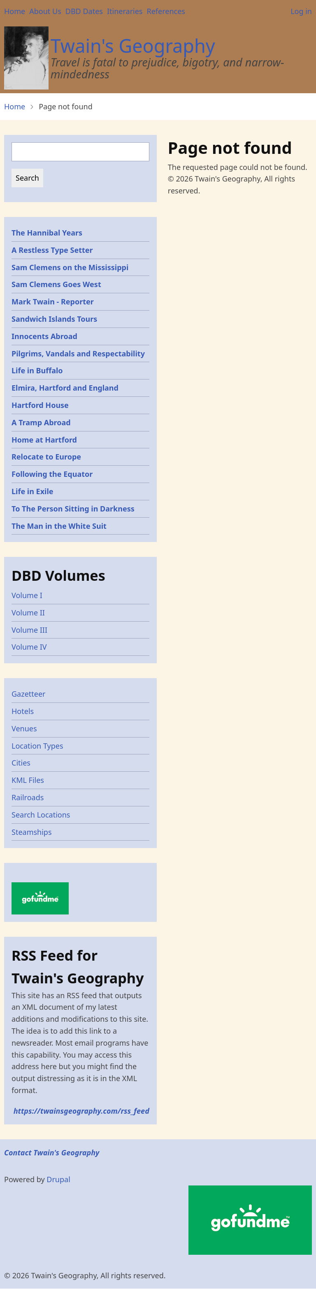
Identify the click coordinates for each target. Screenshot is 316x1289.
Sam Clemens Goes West (56, 284)
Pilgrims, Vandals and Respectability (78, 353)
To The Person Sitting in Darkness (73, 509)
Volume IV (29, 647)
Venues (24, 728)
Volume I (27, 595)
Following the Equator (52, 474)
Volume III (29, 630)
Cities (21, 763)
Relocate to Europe (46, 457)
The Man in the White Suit (59, 526)
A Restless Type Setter (52, 250)
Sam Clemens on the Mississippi (70, 267)
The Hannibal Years (47, 233)
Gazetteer (29, 694)
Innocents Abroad (44, 336)
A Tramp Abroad (41, 422)
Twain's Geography (133, 45)
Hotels (23, 711)
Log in (301, 11)
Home (14, 11)
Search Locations (41, 815)
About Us (45, 11)
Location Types (37, 746)
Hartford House (40, 405)
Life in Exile (32, 491)
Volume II (28, 612)
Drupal (58, 1179)
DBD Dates (84, 11)
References (165, 11)
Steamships (32, 832)
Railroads (28, 797)
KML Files (28, 780)
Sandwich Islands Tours (54, 319)
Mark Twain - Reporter (53, 301)
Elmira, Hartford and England (65, 388)
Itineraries (125, 11)
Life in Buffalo (37, 370)
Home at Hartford (44, 440)
